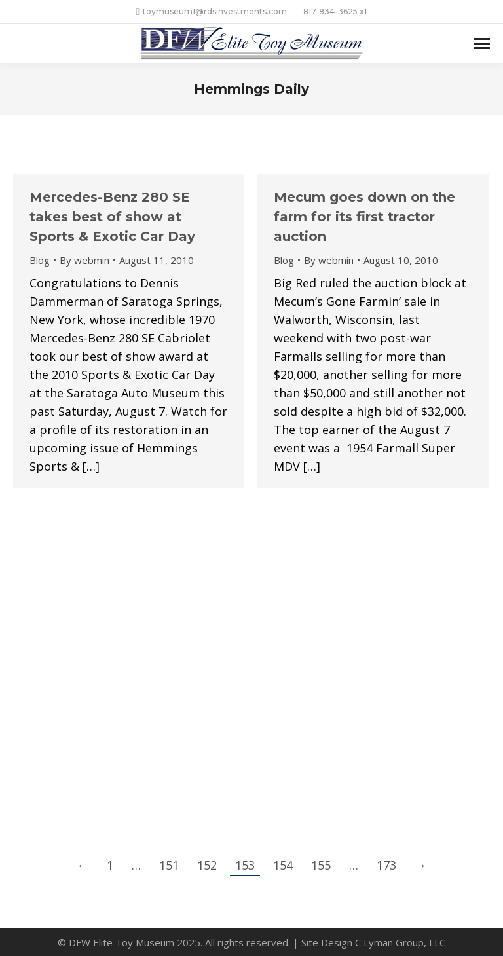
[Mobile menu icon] (482, 43)
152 (207, 865)
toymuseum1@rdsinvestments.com (212, 12)
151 (169, 865)
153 (245, 865)
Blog (39, 260)
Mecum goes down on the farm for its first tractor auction (364, 216)
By (84, 260)
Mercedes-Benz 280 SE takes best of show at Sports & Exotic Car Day (112, 216)
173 (386, 865)
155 (321, 865)
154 (283, 865)
